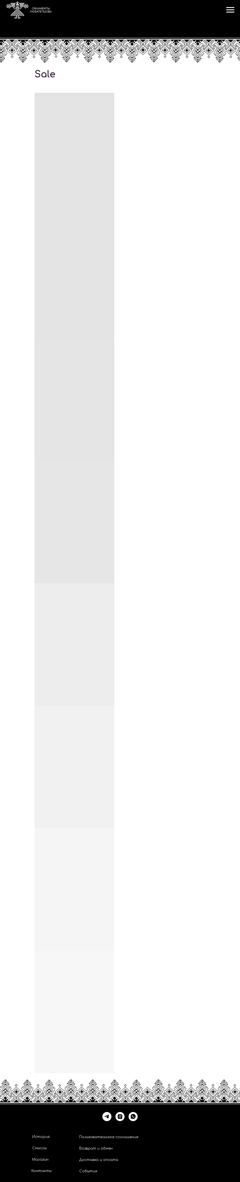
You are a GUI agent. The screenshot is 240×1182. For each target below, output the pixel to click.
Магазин (40, 1160)
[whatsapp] (133, 1116)
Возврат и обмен (96, 1148)
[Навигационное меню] (230, 10)
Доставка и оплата (98, 1160)
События (88, 1171)
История (41, 1137)
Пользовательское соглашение (108, 1137)
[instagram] (120, 1116)
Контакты (41, 1171)
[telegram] (106, 1116)
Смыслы (39, 1148)
